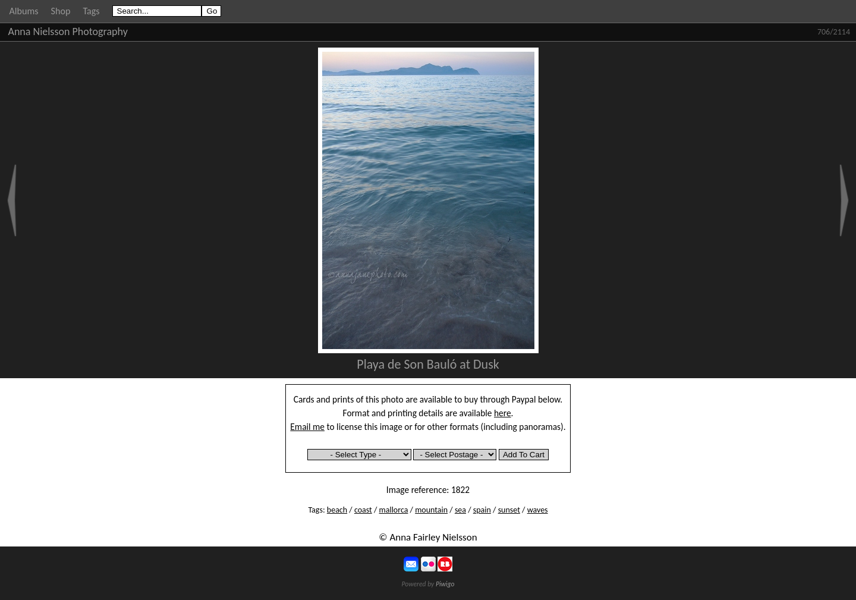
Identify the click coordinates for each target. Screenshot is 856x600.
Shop (61, 11)
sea (460, 510)
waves (537, 510)
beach (337, 510)
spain (482, 510)
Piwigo (445, 584)
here (502, 413)
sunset (509, 510)
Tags (91, 11)
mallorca (393, 510)
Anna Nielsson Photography (68, 31)
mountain (431, 510)
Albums (24, 11)
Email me (307, 426)
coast (363, 510)
